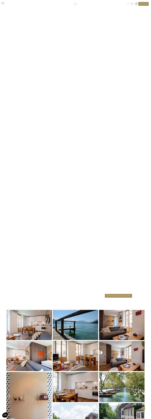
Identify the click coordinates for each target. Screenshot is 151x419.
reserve (143, 4)
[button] (5, 415)
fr (128, 3)
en (132, 3)
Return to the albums (118, 296)
